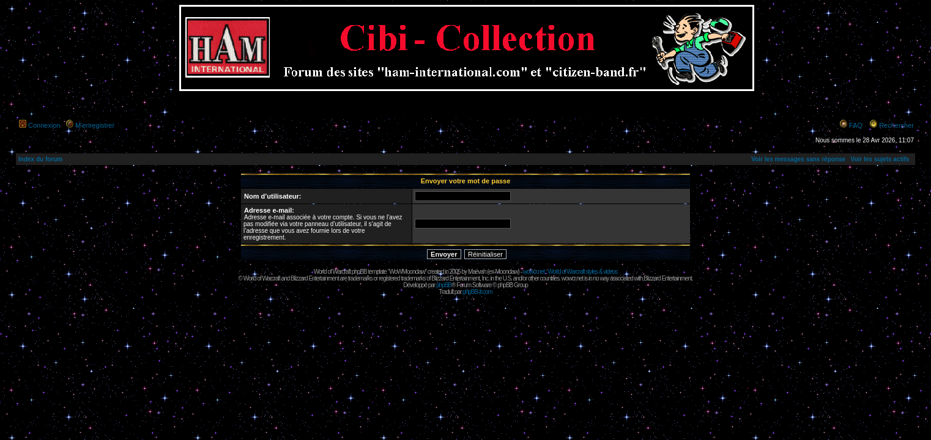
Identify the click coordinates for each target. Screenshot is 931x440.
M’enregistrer (94, 125)
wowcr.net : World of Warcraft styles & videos (570, 271)
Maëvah (477, 271)
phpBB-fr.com (477, 291)
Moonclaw (506, 271)
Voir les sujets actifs (879, 159)
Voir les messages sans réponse (798, 159)
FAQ (855, 125)
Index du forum (40, 159)
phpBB (443, 285)
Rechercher (896, 125)
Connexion (44, 125)
